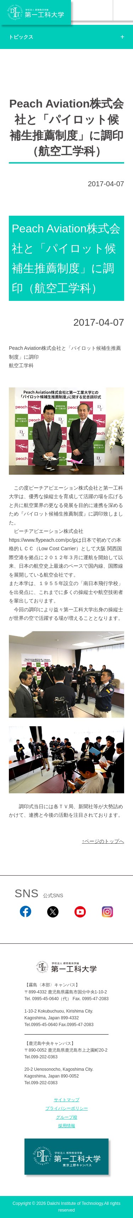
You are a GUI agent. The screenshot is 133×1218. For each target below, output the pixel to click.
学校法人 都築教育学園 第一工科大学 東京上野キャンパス (66, 1157)
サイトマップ (66, 1099)
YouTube (80, 927)
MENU (123, 10)
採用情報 (66, 1125)
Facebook (25, 927)
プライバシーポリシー (66, 1108)
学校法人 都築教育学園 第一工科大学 (35, 12)
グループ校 (66, 1117)
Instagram (107, 927)
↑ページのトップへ (103, 841)
